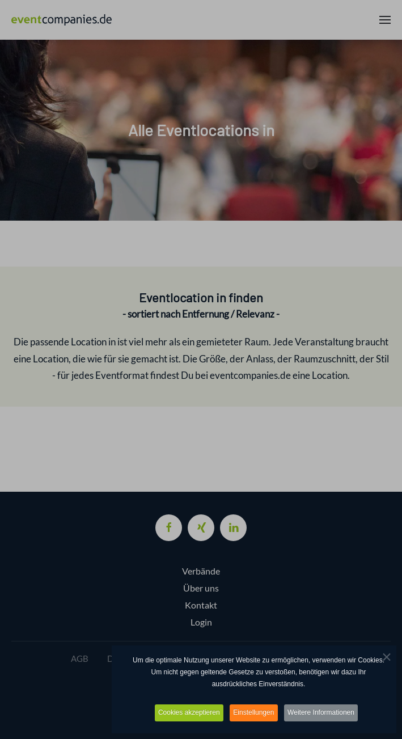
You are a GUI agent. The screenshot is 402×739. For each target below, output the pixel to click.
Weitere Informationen (324, 713)
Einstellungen (254, 713)
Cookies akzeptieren (186, 713)
